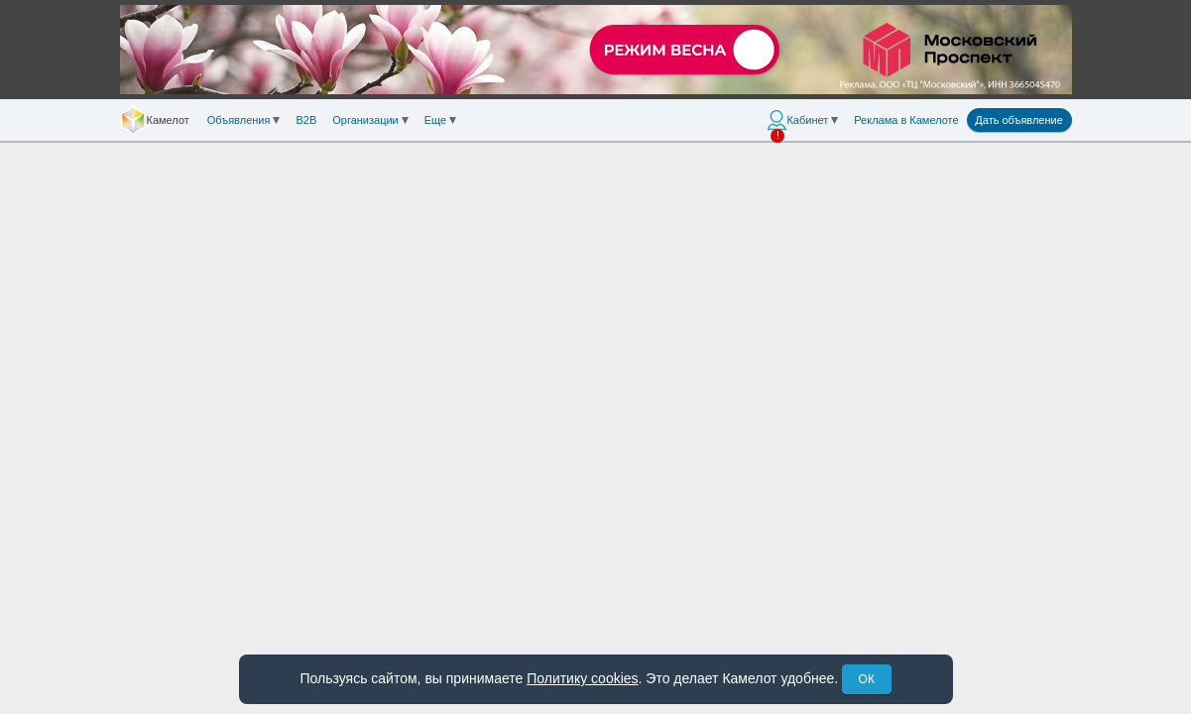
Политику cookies (582, 678)
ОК (867, 679)
